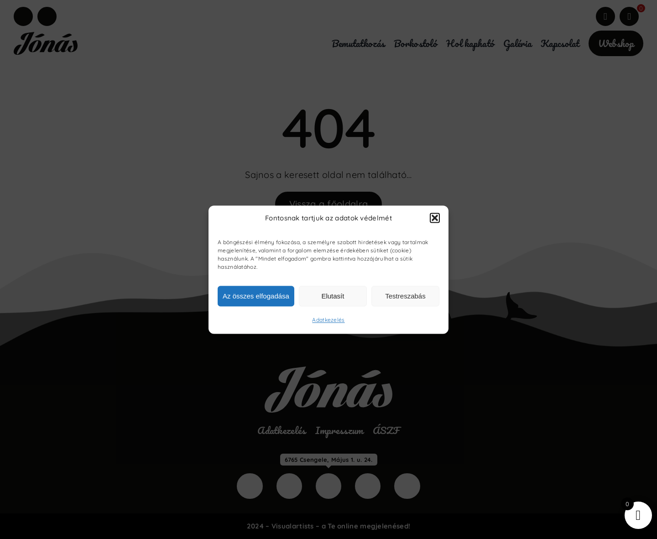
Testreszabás (405, 296)
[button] (434, 218)
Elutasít (332, 296)
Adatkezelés (328, 320)
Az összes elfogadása (256, 296)
